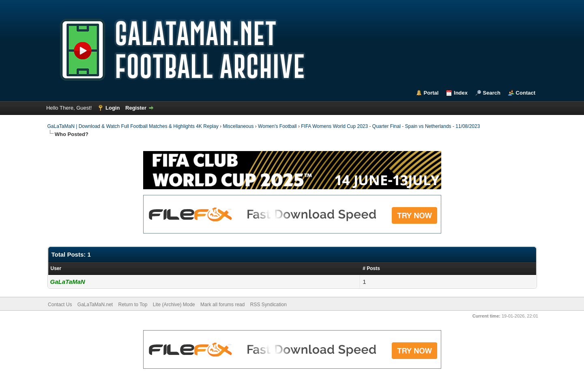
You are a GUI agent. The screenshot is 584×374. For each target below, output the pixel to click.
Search (491, 93)
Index (461, 93)
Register (135, 108)
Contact (525, 93)
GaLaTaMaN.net (95, 304)
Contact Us (60, 304)
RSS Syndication (268, 304)
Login (112, 108)
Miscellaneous (238, 126)
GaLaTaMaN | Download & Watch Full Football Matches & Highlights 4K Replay (133, 126)
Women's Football (277, 126)
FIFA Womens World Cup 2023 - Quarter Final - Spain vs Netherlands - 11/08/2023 (390, 126)
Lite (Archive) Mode (174, 304)
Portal (431, 93)
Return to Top (133, 304)
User (56, 268)
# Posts (371, 268)
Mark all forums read (222, 304)
